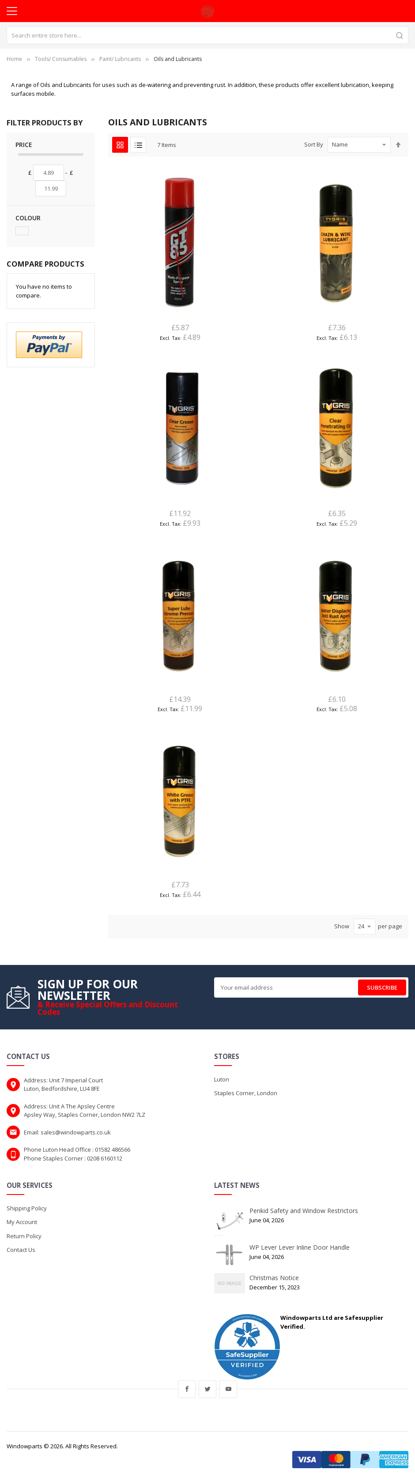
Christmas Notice (274, 1278)
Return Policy (24, 1236)
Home (14, 59)
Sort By (313, 144)
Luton (221, 1079)
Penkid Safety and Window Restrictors (303, 1210)
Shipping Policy (27, 1208)
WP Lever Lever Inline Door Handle (299, 1247)
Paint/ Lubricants (120, 59)
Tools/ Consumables (61, 59)
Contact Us (21, 1250)
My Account (22, 1222)
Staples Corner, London (245, 1093)
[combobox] (207, 35)
